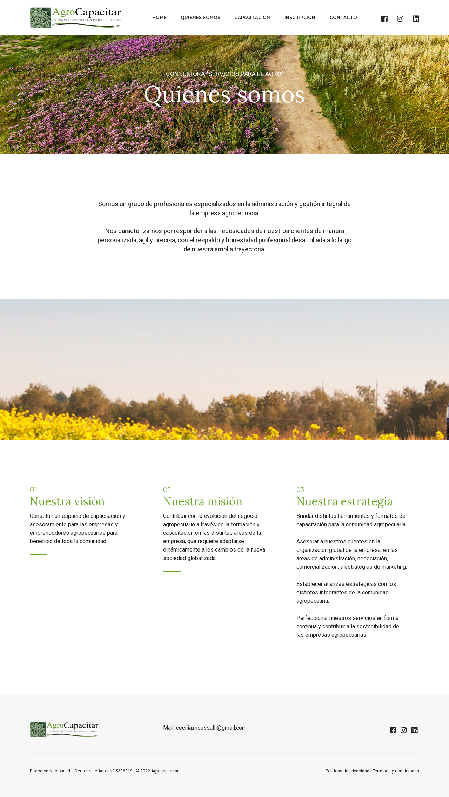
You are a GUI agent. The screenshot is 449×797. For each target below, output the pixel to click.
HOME (159, 17)
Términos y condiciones (396, 771)
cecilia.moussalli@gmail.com (211, 727)
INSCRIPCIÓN (300, 17)
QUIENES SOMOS (200, 17)
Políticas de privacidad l (349, 771)
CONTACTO (343, 17)
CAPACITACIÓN (252, 17)
